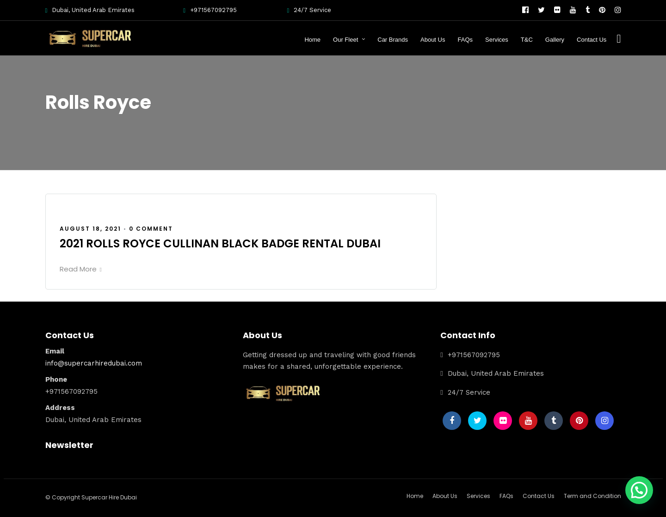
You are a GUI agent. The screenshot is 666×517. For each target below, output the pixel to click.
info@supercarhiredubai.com (93, 363)
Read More (81, 269)
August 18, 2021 (90, 229)
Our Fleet (345, 39)
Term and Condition (592, 496)
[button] (639, 490)
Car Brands (392, 39)
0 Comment (151, 229)
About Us (432, 39)
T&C (527, 39)
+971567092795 (210, 9)
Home (312, 39)
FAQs (465, 39)
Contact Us (591, 39)
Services (496, 39)
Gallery (554, 39)
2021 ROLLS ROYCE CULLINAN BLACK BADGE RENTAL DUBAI (220, 243)
